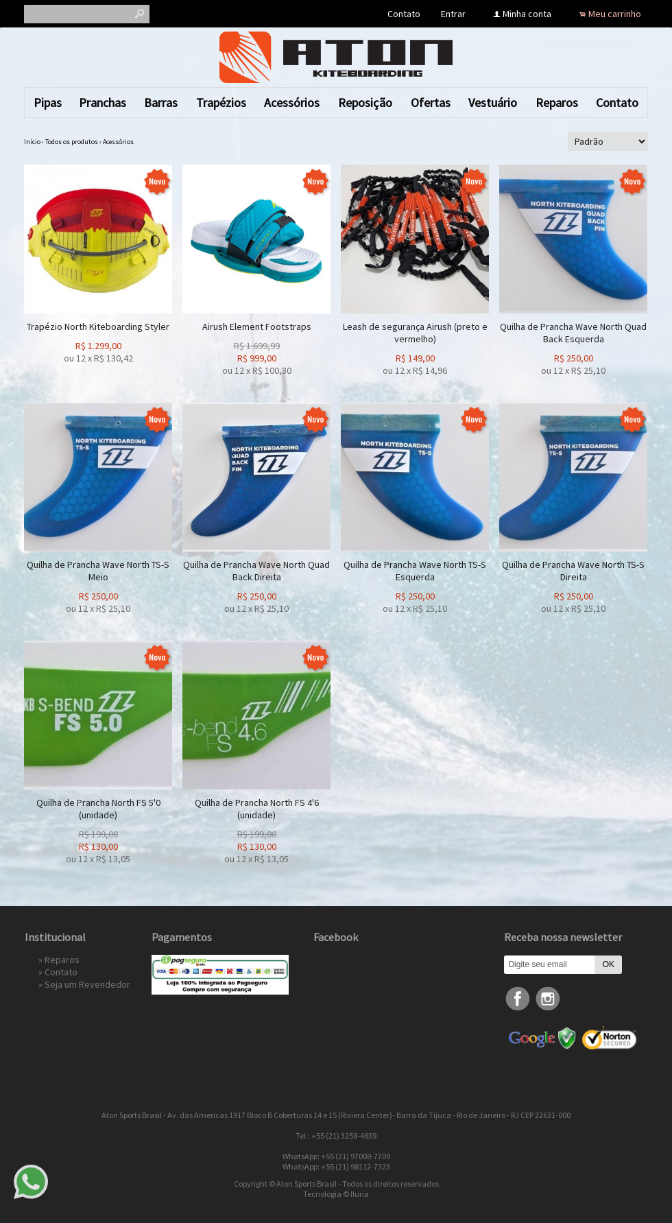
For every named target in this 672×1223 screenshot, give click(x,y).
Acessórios (292, 102)
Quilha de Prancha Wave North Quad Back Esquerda (573, 332)
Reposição (365, 102)
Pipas (48, 102)
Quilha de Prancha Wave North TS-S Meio (98, 570)
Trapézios (221, 102)
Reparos (557, 102)
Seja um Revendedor (87, 984)
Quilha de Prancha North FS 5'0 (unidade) (98, 808)
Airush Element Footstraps (256, 326)
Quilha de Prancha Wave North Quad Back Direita (256, 570)
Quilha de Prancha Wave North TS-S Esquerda (415, 570)
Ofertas (431, 102)
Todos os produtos (71, 141)
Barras (161, 102)
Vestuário (492, 102)
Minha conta (527, 14)
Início (32, 141)
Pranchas (102, 102)
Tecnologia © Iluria (336, 1194)
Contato (403, 14)
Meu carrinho (614, 14)
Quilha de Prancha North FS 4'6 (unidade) (257, 808)
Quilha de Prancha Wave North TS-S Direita (573, 570)
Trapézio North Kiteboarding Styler (98, 326)
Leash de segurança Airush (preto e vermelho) (415, 332)
